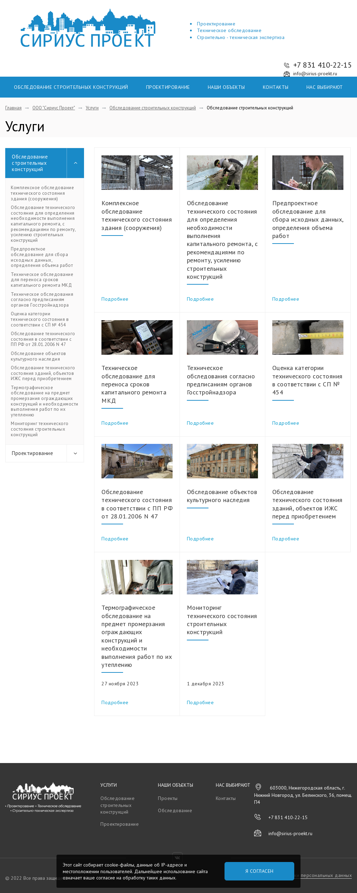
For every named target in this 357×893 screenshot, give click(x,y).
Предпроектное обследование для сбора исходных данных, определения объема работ (42, 257)
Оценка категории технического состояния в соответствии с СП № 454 (40, 319)
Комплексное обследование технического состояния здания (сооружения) (42, 193)
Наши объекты (226, 87)
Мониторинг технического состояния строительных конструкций (40, 429)
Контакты (276, 87)
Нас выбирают (324, 87)
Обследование (175, 810)
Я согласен (259, 871)
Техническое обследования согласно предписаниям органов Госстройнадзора (42, 300)
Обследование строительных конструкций (71, 87)
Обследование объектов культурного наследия (38, 356)
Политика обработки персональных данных (302, 875)
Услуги (108, 785)
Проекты (168, 798)
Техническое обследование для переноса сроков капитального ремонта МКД (42, 280)
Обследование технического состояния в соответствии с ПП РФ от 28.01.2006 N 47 (43, 339)
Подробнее (115, 299)
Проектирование (168, 87)
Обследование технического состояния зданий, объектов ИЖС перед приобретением (43, 373)
